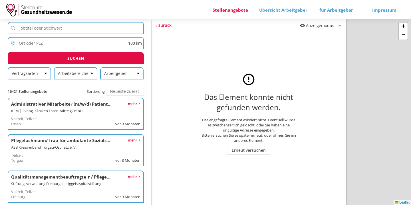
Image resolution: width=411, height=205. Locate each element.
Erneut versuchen (249, 150)
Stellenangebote (230, 10)
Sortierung (96, 91)
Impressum (384, 10)
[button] (403, 26)
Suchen (75, 58)
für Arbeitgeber (336, 10)
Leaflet (402, 202)
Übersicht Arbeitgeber (283, 10)
